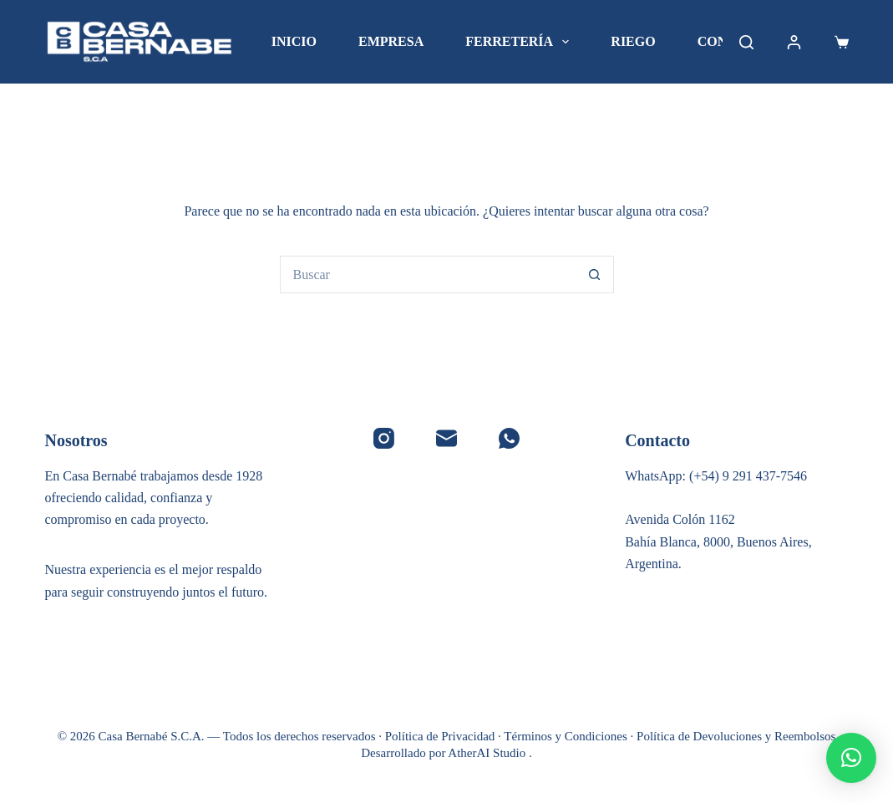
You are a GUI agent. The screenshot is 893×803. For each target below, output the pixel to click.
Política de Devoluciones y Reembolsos (736, 736)
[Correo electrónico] (446, 438)
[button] (851, 758)
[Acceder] (794, 42)
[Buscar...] (428, 274)
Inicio (294, 41)
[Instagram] (383, 438)
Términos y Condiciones (565, 736)
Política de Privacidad (440, 736)
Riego (633, 41)
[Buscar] (746, 42)
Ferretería (520, 42)
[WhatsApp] (509, 438)
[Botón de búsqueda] (595, 274)
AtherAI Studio (488, 753)
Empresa (391, 41)
